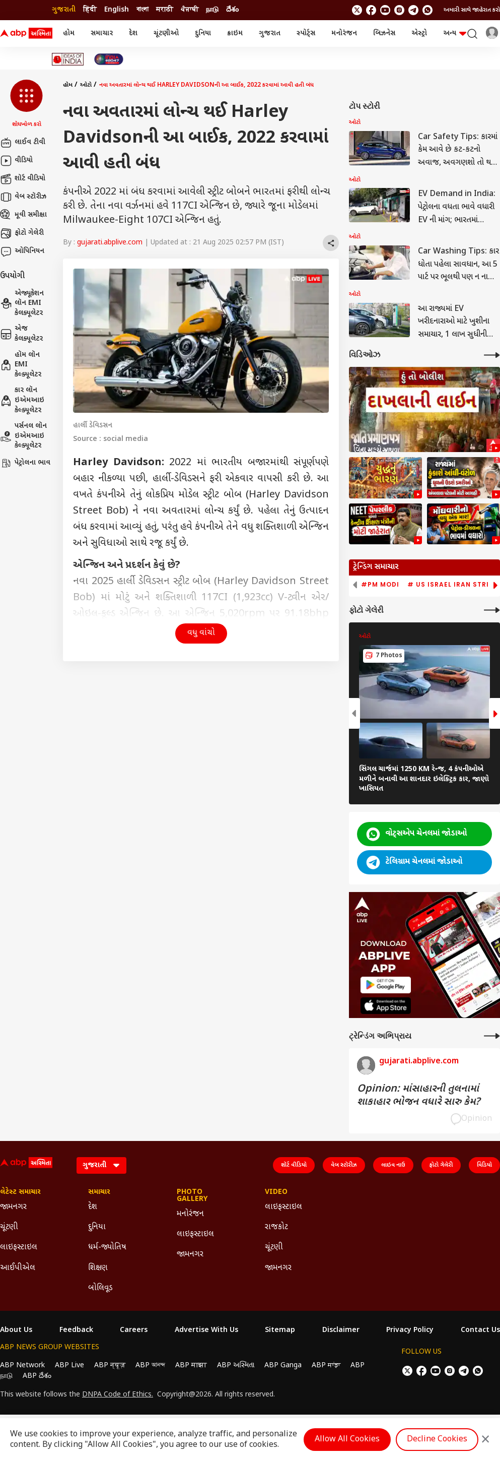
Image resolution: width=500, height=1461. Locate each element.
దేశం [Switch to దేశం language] (232, 10)
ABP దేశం (37, 1376)
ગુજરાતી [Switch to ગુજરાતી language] (64, 10)
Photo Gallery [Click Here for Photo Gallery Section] (192, 1196)
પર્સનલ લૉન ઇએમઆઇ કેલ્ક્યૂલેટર (23, 436)
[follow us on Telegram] (413, 10)
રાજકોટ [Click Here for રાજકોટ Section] (276, 1227)
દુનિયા (203, 33)
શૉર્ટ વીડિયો (22, 179)
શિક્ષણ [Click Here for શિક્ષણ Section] (98, 1268)
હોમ (69, 33)
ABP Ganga (283, 1365)
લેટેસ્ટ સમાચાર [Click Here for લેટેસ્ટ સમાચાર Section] (20, 1192)
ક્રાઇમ (235, 33)
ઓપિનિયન (22, 251)
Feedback (76, 1330)
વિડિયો (484, 1165)
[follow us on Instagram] (399, 10)
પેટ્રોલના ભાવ (25, 463)
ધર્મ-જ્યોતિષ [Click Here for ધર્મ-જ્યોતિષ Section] (107, 1247)
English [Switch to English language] (116, 10)
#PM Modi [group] (380, 585)
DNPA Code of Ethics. (117, 1395)
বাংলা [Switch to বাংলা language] (142, 10)
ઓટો (86, 85)
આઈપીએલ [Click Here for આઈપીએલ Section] (17, 1268)
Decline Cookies (437, 1439)
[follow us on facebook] (371, 10)
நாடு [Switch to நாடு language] (212, 10)
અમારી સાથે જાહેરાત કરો (472, 10)
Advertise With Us (206, 1330)
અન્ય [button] (454, 33)
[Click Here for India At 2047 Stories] (109, 59)
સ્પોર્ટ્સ (306, 33)
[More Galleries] (492, 610)
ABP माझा (191, 1365)
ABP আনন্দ (150, 1365)
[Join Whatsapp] (427, 10)
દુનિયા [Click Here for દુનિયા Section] (97, 1227)
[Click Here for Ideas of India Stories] (68, 59)
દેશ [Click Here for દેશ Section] (92, 1207)
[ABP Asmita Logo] (26, 34)
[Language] (101, 1165)
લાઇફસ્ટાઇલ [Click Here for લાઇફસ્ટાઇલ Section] (18, 1247)
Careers (134, 1330)
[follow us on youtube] (385, 10)
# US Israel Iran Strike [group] (452, 585)
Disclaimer (341, 1330)
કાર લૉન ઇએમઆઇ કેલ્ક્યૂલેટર (22, 400)
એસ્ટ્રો (419, 33)
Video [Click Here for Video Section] (276, 1192)
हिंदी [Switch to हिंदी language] (90, 10)
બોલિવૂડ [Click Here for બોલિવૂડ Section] (100, 1288)
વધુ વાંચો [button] (201, 633)
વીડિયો (16, 161)
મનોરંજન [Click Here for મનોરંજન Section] (190, 1214)
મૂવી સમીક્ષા (23, 215)
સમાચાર (102, 33)
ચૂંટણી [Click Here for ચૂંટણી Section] (9, 1227)
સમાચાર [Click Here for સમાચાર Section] (99, 1192)
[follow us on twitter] (357, 10)
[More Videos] (492, 355)
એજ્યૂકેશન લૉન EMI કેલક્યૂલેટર (22, 303)
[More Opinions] (492, 1036)
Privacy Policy (410, 1330)
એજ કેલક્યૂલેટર (21, 334)
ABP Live (69, 1365)
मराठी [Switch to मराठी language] (164, 10)
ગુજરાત (269, 33)
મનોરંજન (344, 33)
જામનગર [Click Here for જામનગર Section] (13, 1207)
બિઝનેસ (384, 33)
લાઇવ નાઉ (393, 1165)
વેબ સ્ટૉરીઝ (23, 197)
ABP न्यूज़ (109, 1365)
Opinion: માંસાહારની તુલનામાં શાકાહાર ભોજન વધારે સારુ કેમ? (418, 1096)
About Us (16, 1330)
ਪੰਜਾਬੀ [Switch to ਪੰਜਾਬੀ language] (189, 10)
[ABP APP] (386, 985)
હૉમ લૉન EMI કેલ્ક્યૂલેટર (20, 364)
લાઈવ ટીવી (22, 143)
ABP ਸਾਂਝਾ (326, 1365)
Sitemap (280, 1330)
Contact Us (480, 1330)
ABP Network (22, 1365)
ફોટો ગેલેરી (22, 233)
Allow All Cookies (347, 1439)
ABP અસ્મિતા (235, 1365)
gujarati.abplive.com (109, 242)
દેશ (133, 33)
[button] (26, 104)
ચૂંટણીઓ (166, 33)
